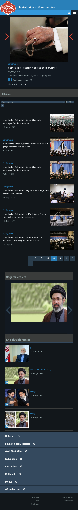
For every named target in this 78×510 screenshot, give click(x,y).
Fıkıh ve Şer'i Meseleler (17, 443)
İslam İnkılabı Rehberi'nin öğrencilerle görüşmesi (32, 67)
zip (25, 84)
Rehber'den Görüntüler (39, 369)
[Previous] (30, 258)
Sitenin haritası (67, 497)
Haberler (9, 436)
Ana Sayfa (35, 497)
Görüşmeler (13, 64)
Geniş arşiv (35, 504)
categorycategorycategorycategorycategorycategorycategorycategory (33, 102)
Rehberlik (10, 474)
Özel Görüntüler (13, 451)
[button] (74, 12)
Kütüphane (11, 459)
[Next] (30, 263)
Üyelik (37, 501)
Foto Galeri (11, 466)
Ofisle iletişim (12, 489)
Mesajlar (33, 391)
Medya (8, 481)
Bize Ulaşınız (68, 501)
